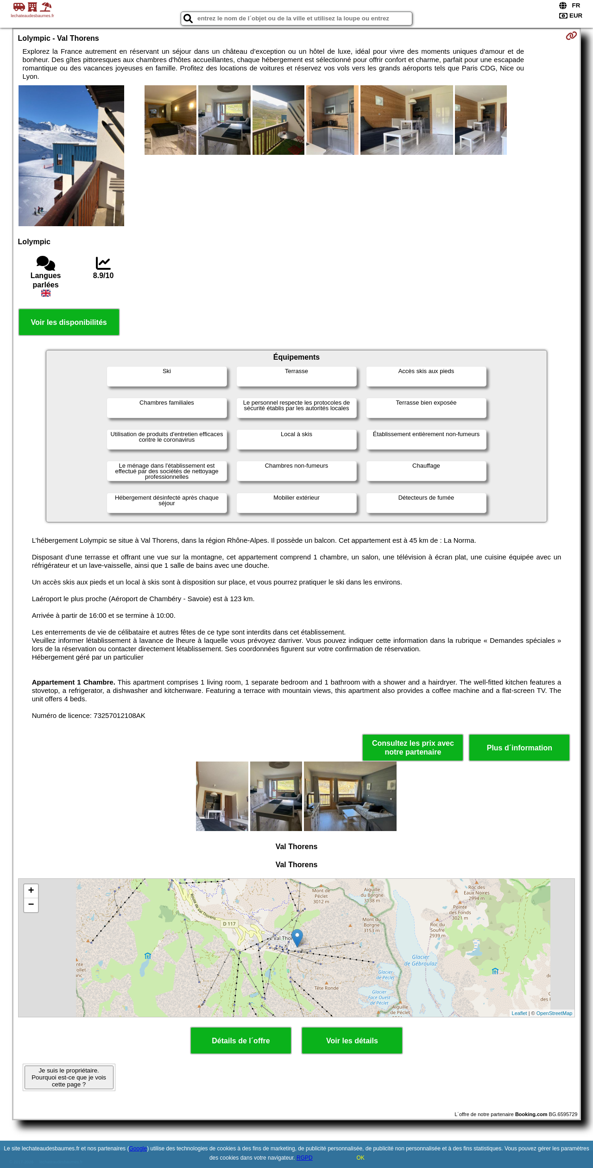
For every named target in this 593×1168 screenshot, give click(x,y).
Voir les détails (352, 1041)
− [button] (31, 905)
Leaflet (519, 1013)
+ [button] (31, 891)
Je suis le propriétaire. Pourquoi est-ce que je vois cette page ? (69, 1077)
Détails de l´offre (241, 1041)
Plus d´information (519, 748)
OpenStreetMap (554, 1013)
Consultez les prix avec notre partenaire (413, 747)
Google (138, 1148)
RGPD (304, 1158)
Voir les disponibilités (69, 322)
